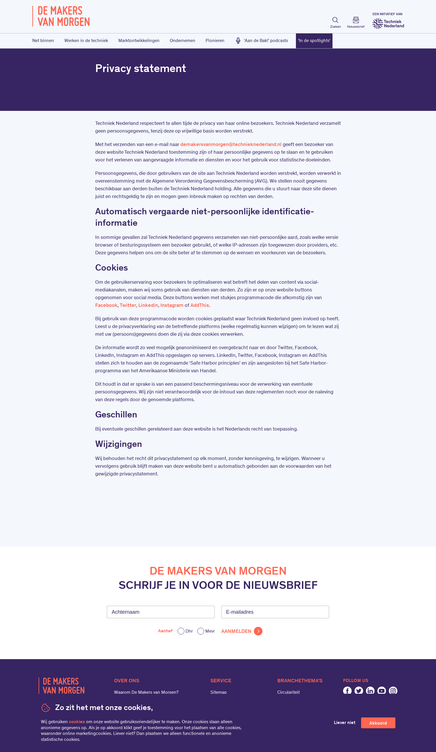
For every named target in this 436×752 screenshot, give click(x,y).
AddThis (199, 305)
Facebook (106, 305)
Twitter (128, 305)
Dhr (189, 631)
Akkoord (378, 723)
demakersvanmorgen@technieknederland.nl (231, 144)
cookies (77, 722)
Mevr (210, 631)
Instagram (172, 305)
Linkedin (148, 305)
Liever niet (344, 723)
